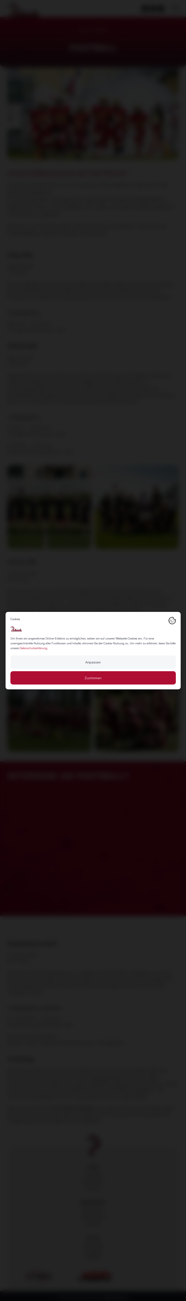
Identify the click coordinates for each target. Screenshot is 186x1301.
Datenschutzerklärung (33, 648)
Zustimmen (93, 678)
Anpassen (93, 662)
